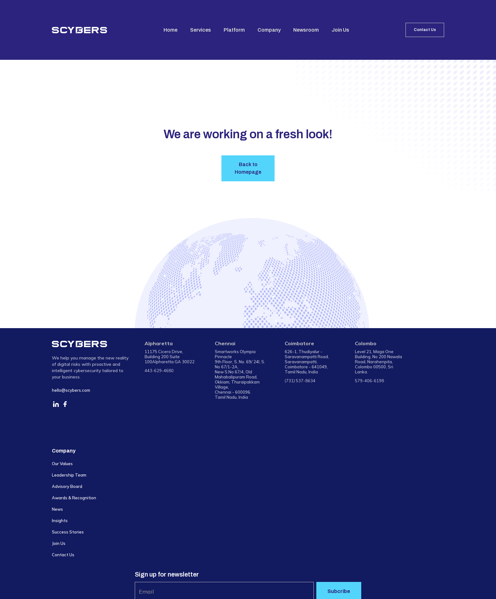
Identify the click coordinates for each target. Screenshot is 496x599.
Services (200, 30)
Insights (60, 520)
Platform (234, 30)
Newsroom (306, 30)
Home (170, 30)
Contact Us (425, 30)
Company (269, 30)
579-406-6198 (369, 380)
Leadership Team (69, 474)
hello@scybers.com (71, 390)
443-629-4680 (159, 370)
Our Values (62, 463)
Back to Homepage (248, 168)
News (57, 509)
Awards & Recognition (74, 497)
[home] (79, 30)
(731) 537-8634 (300, 380)
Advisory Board (67, 486)
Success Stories (68, 531)
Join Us (340, 30)
